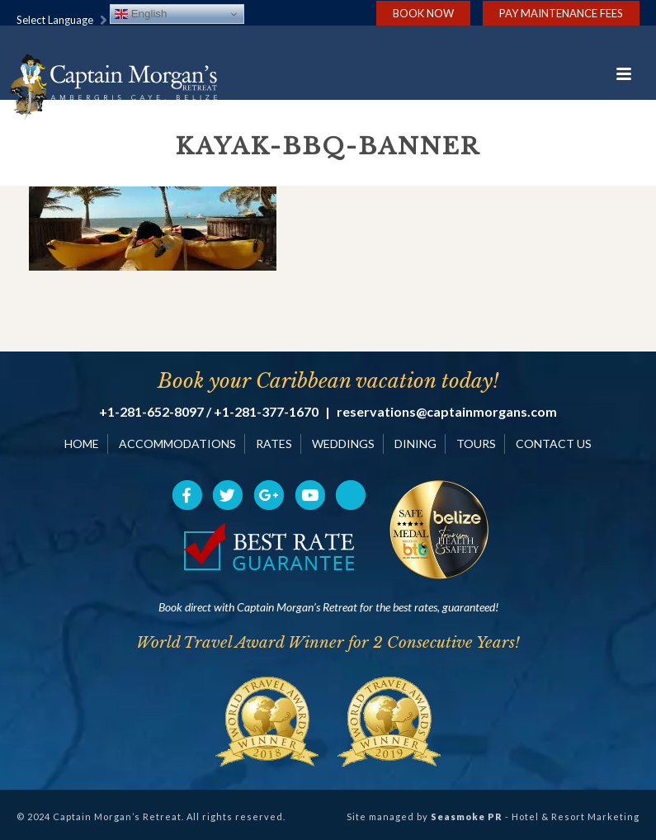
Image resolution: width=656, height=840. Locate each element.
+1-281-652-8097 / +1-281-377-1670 (209, 411)
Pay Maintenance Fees (561, 13)
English (141, 14)
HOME (81, 444)
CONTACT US (554, 444)
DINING (415, 444)
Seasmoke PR (467, 816)
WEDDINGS (343, 444)
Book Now (423, 13)
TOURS (476, 444)
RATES (274, 444)
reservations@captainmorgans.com (447, 411)
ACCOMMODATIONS (177, 444)
